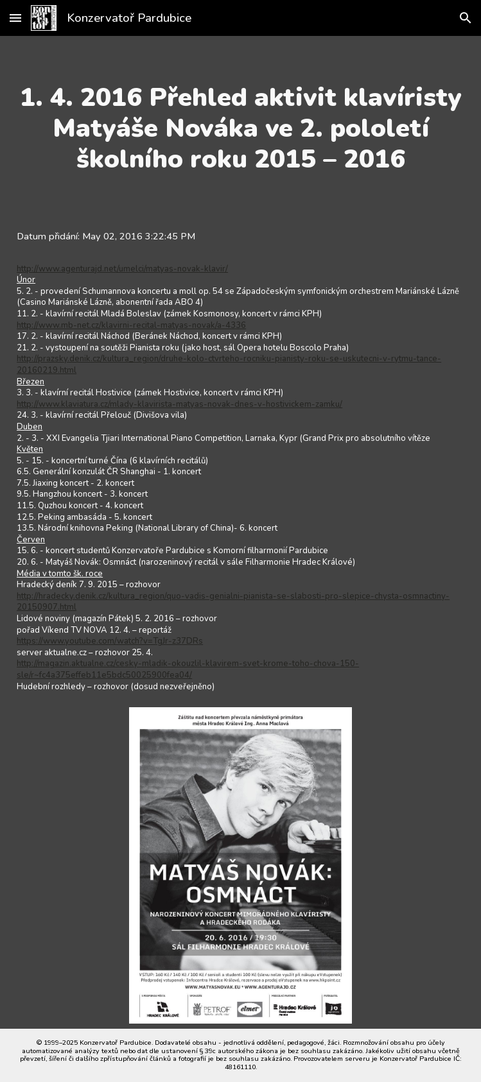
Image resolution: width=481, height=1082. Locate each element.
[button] (15, 17)
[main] (240, 128)
